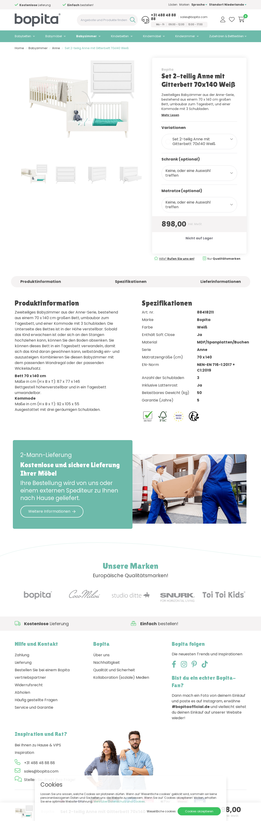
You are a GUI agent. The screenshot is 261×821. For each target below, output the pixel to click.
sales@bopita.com (193, 17)
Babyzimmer (86, 36)
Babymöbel (53, 36)
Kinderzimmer (185, 36)
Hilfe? (39, 5)
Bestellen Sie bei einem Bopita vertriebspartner (42, 673)
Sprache (199, 5)
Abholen (22, 692)
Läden (172, 5)
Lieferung (23, 662)
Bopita (167, 69)
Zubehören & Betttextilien (226, 36)
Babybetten (23, 36)
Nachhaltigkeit (106, 662)
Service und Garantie (34, 707)
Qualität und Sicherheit (114, 670)
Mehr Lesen (170, 115)
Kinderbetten (120, 36)
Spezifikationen (131, 281)
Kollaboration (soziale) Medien (121, 677)
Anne (56, 48)
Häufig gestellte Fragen (36, 700)
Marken (184, 5)
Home (19, 48)
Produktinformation (40, 281)
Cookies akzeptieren (199, 811)
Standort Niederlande (228, 5)
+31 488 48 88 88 (163, 17)
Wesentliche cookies (161, 811)
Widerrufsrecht (29, 685)
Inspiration (24, 752)
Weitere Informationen (51, 511)
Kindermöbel (152, 36)
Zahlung (22, 655)
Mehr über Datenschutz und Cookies (119, 801)
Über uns (101, 655)
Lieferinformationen (220, 281)
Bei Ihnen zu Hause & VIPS (38, 745)
